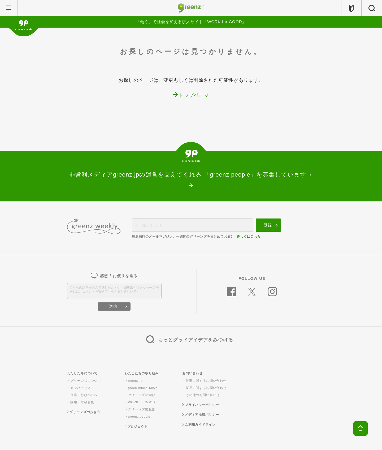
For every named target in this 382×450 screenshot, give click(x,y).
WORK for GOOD (141, 402)
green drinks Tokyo (143, 387)
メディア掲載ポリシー (200, 414)
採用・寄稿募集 (82, 402)
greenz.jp (135, 380)
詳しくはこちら (249, 236)
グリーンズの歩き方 (84, 412)
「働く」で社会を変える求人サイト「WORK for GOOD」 (191, 21)
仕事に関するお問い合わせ (206, 380)
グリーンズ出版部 (141, 409)
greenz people (139, 416)
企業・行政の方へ (84, 395)
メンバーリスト (82, 387)
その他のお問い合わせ (203, 395)
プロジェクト (136, 426)
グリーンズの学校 (141, 395)
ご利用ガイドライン (199, 424)
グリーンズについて (85, 380)
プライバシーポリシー (200, 404)
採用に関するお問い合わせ (206, 387)
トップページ (194, 95)
